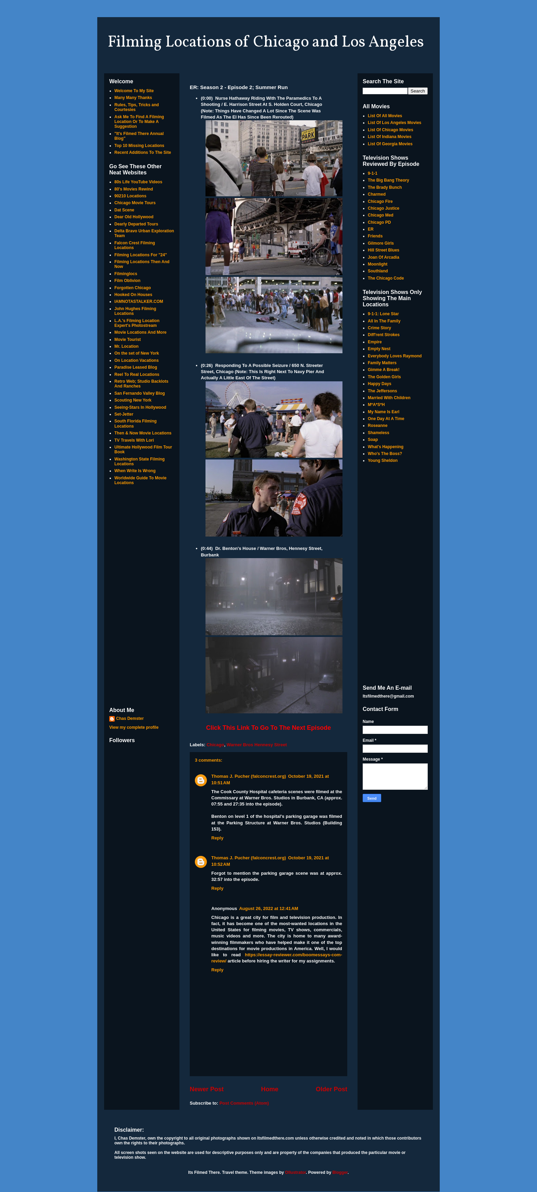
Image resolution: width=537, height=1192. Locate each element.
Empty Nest (379, 348)
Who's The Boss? (385, 453)
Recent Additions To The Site (142, 152)
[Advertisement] (141, 597)
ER (371, 229)
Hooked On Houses (133, 294)
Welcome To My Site (134, 90)
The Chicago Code (386, 278)
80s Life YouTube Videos (138, 182)
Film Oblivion (127, 280)
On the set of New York (136, 353)
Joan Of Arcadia (383, 257)
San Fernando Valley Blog (139, 393)
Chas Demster (130, 718)
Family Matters (382, 362)
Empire (375, 342)
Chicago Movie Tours (134, 202)
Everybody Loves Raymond (395, 356)
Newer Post (207, 1089)
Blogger (340, 1172)
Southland (378, 271)
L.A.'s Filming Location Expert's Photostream (137, 323)
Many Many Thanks (133, 97)
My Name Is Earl (383, 411)
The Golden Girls (384, 376)
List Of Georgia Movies (390, 144)
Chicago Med (381, 215)
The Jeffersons (382, 391)
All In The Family (384, 321)
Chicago (215, 744)
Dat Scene (124, 210)
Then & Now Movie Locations (143, 433)
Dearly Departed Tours (136, 224)
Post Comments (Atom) (244, 1103)
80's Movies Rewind (133, 189)
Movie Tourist (127, 339)
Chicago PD (379, 222)
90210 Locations (130, 196)
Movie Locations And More (140, 332)
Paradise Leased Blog (135, 367)
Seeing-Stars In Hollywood (140, 407)
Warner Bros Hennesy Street (257, 744)
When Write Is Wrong (134, 470)
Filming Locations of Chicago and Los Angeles (266, 42)
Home (269, 1089)
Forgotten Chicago (132, 287)
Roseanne (377, 425)
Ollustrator (295, 1172)
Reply (217, 837)
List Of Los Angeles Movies (394, 122)
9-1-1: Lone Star (383, 313)
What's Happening (385, 446)
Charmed (377, 194)
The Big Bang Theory (388, 180)
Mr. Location (126, 346)
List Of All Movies (385, 115)
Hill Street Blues (383, 250)
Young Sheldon (383, 460)
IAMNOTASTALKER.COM (138, 301)
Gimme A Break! (383, 369)
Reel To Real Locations (136, 374)
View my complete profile (134, 727)
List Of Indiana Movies (389, 136)
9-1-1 (372, 173)
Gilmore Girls (381, 243)
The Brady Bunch (385, 187)
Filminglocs (125, 273)
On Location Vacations (136, 360)
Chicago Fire (380, 201)
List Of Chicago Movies (390, 129)
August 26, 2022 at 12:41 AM (268, 908)
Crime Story (379, 327)
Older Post (331, 1089)
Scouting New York (132, 400)
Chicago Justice (383, 208)
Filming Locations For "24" (140, 255)
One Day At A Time (386, 418)
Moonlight (377, 264)
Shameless (378, 432)
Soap (373, 439)
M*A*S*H (376, 404)
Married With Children (389, 397)
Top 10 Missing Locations (139, 145)
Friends (375, 236)
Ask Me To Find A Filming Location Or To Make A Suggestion (139, 121)
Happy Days (379, 383)
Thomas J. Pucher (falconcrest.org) (248, 776)
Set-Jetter (123, 414)
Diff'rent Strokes (384, 334)
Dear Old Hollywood (133, 216)
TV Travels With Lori (134, 440)
